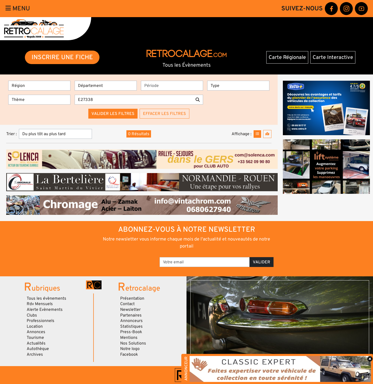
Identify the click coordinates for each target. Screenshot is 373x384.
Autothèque (38, 349)
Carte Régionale (287, 57)
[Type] (238, 86)
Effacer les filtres (164, 113)
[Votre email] (205, 262)
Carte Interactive (333, 57)
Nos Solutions (133, 343)
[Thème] (39, 100)
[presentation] (119, 260)
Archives (35, 354)
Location (35, 326)
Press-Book (131, 332)
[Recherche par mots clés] (133, 100)
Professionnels (40, 321)
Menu (17, 8)
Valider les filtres (112, 113)
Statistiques (131, 326)
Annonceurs (131, 321)
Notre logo (130, 349)
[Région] (39, 86)
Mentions (129, 337)
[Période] (172, 86)
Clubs (32, 315)
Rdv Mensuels (40, 304)
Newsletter (130, 309)
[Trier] (55, 134)
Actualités (36, 343)
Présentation (132, 298)
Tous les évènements (46, 298)
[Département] (106, 86)
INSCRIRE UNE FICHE (62, 57)
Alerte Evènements (45, 309)
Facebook (129, 354)
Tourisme (35, 337)
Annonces (36, 332)
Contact (127, 304)
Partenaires (131, 315)
